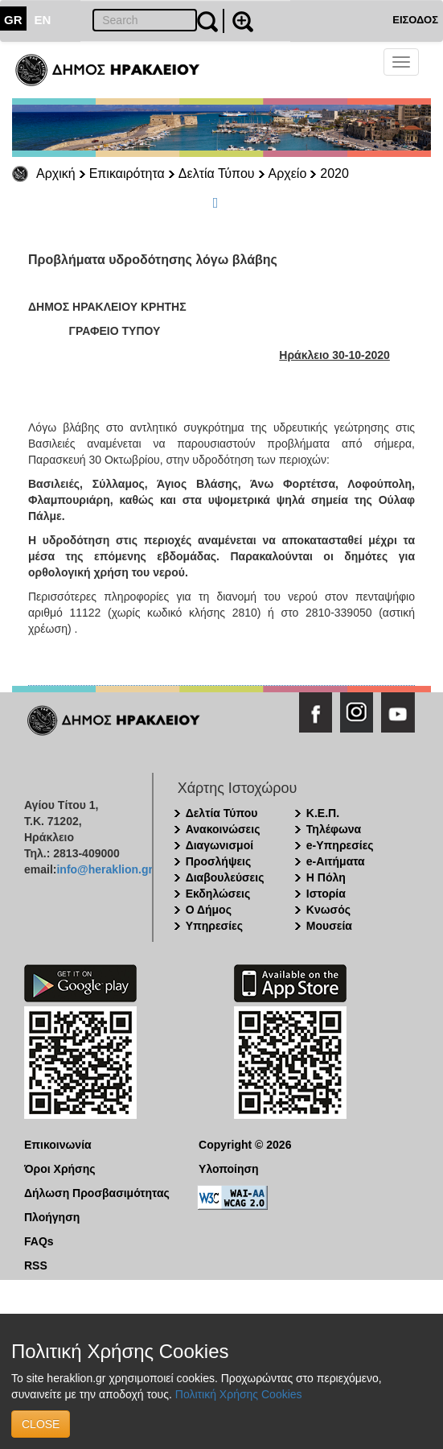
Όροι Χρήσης (60, 1168)
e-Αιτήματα (335, 861)
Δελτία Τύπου (216, 173)
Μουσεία (329, 925)
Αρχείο (288, 173)
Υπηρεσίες (214, 925)
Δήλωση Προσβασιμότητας (97, 1193)
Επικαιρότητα (127, 173)
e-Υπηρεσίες (340, 845)
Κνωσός (328, 909)
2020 (334, 173)
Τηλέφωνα (333, 829)
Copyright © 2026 (245, 1144)
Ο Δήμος (209, 909)
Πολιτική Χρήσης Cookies (238, 1394)
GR (13, 20)
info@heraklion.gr (104, 869)
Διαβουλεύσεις (225, 877)
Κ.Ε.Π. (322, 813)
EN (43, 20)
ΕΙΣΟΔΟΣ (415, 20)
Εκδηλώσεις (218, 893)
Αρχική (56, 173)
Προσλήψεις (219, 861)
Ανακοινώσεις (223, 829)
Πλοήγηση (52, 1217)
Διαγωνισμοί (219, 845)
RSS (35, 1265)
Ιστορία (326, 893)
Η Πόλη (326, 877)
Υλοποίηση (229, 1168)
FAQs (39, 1241)
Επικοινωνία (58, 1144)
